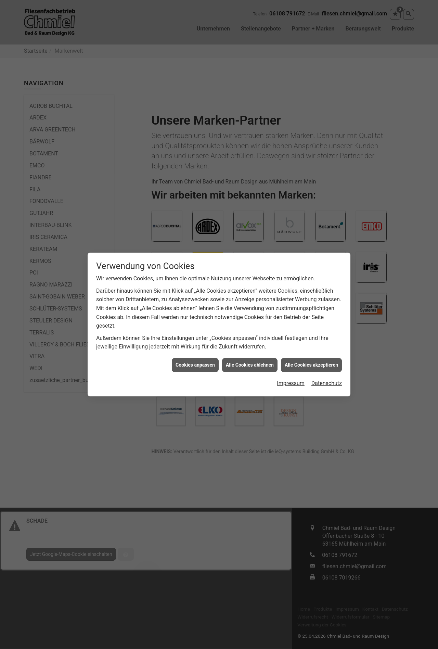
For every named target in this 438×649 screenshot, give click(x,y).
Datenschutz (326, 381)
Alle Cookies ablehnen (250, 363)
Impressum (291, 381)
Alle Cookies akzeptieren (311, 363)
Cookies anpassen (195, 363)
